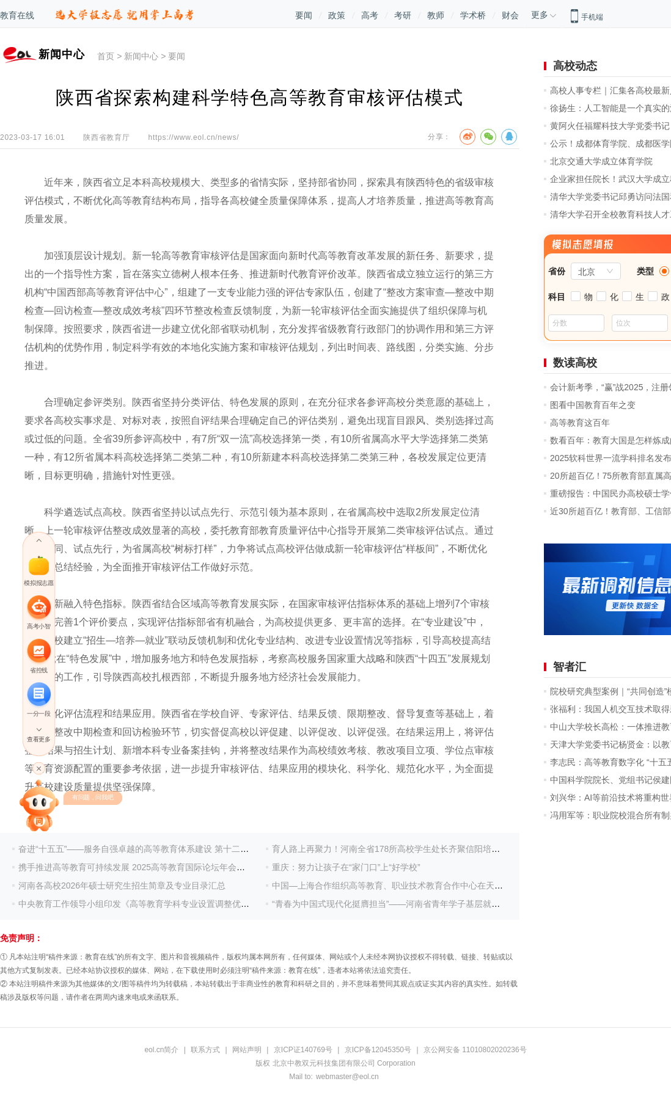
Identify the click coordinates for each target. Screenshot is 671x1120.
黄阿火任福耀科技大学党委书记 (610, 126)
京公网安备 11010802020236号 (475, 1049)
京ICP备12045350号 (378, 1049)
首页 (105, 56)
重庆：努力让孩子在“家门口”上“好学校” (346, 867)
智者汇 (569, 667)
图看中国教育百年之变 (593, 405)
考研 (402, 15)
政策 (336, 15)
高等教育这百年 (580, 422)
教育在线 (17, 15)
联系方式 (205, 1049)
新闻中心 (141, 56)
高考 (369, 15)
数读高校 (575, 363)
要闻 (303, 15)
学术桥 (473, 15)
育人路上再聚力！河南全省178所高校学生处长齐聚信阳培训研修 (394, 849)
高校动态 (575, 66)
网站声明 (247, 1049)
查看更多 (38, 739)
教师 (435, 15)
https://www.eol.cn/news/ (194, 137)
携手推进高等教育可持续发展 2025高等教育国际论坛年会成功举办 (144, 867)
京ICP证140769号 (303, 1049)
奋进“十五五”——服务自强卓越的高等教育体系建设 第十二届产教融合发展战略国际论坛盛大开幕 (202, 849)
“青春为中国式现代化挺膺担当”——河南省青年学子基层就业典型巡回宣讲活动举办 (428, 904)
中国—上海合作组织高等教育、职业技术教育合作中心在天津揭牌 (396, 885)
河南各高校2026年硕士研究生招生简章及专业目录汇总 (122, 885)
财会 (510, 15)
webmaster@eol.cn (347, 1076)
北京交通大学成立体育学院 (601, 161)
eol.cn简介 (161, 1049)
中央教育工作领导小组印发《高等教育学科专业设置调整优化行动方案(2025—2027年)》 (185, 904)
